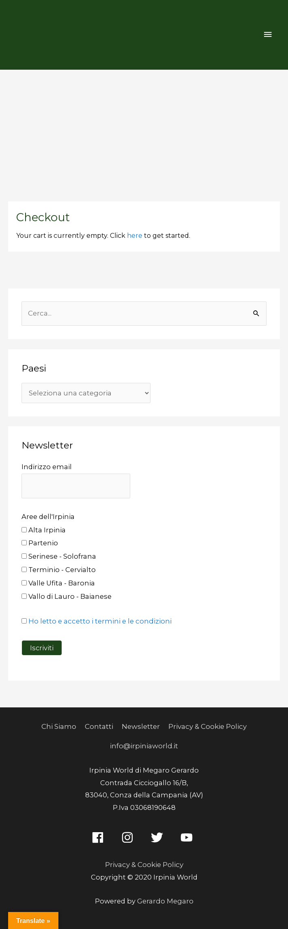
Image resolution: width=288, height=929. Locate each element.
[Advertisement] (144, 130)
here (134, 235)
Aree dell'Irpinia (48, 515)
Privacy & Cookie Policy (206, 725)
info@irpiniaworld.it (144, 743)
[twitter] (159, 834)
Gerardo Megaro (165, 898)
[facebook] (100, 834)
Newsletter (141, 725)
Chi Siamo (60, 725)
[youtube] (188, 834)
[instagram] (129, 834)
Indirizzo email (46, 466)
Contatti (100, 725)
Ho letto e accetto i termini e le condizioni (99, 620)
